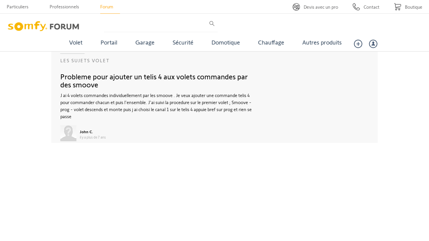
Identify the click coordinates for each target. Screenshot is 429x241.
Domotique (225, 42)
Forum (106, 6)
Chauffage (271, 42)
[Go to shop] (408, 7)
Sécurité (183, 42)
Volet (75, 42)
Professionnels (64, 6)
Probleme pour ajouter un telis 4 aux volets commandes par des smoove (154, 80)
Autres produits (322, 42)
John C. (86, 131)
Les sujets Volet (85, 60)
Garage (145, 42)
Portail (109, 42)
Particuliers (17, 6)
